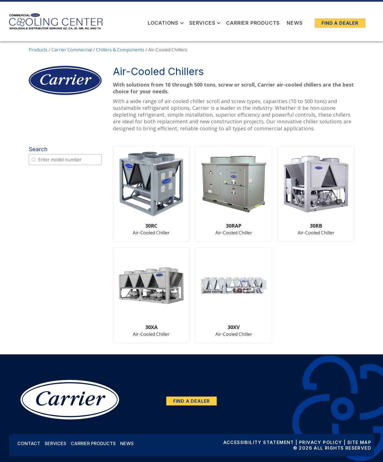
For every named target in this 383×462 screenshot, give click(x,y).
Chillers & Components (120, 50)
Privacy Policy (320, 442)
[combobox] (65, 159)
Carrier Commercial (71, 50)
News (294, 23)
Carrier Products (253, 23)
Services (202, 23)
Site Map (359, 442)
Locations (163, 23)
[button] (182, 23)
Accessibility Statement (258, 442)
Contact (28, 443)
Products (38, 50)
